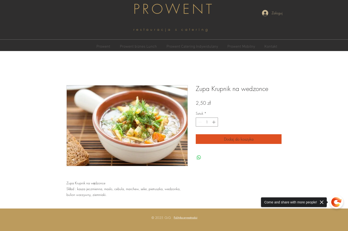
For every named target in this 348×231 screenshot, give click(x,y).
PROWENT (174, 9)
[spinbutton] (207, 122)
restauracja (154, 29)
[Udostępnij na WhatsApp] (199, 157)
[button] (185, 217)
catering (195, 29)
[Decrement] (199, 122)
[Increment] (214, 122)
